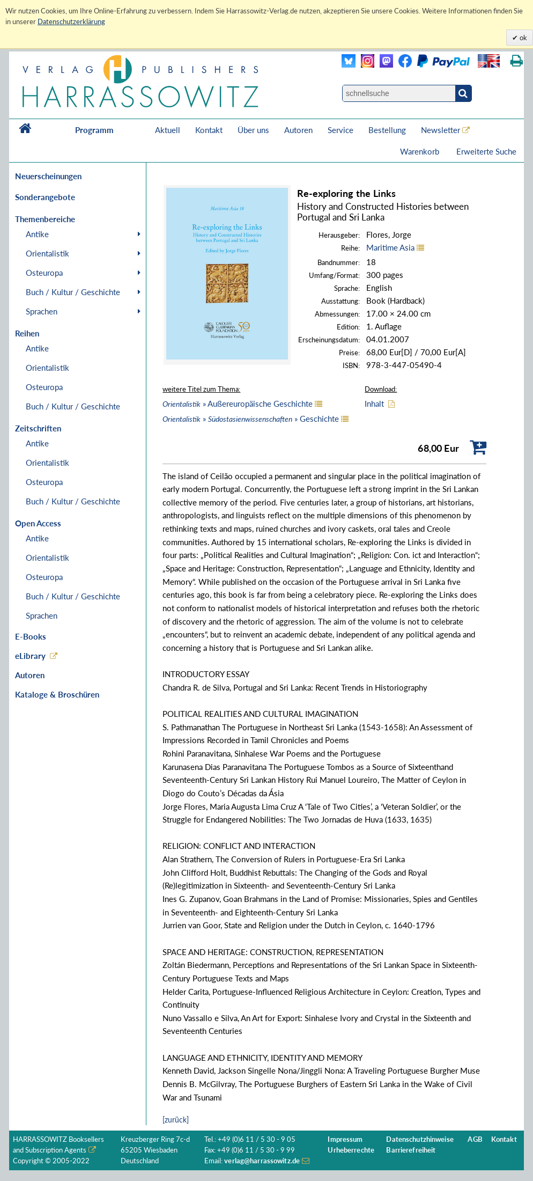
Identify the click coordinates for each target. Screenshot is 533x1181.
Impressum (345, 1139)
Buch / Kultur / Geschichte (73, 292)
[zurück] (175, 1119)
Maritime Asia (390, 247)
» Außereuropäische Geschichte (237, 403)
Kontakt (209, 130)
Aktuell (167, 130)
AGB (475, 1139)
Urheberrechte (351, 1150)
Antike (37, 234)
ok (522, 37)
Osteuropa (44, 272)
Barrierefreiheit (410, 1150)
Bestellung (387, 130)
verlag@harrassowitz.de (262, 1161)
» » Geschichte (250, 418)
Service (340, 130)
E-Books (30, 636)
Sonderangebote (45, 197)
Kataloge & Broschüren (57, 694)
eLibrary (30, 656)
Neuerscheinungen (48, 176)
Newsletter (440, 130)
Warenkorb (420, 151)
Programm (94, 130)
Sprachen (41, 311)
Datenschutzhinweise (419, 1139)
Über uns (253, 130)
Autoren (298, 130)
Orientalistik (47, 253)
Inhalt (374, 403)
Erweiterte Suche (486, 151)
